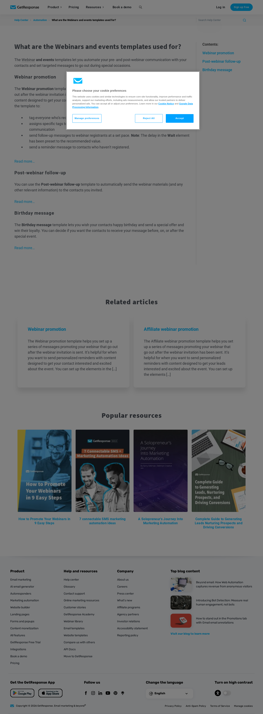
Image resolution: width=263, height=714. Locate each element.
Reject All (149, 118)
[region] (133, 100)
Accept (179, 118)
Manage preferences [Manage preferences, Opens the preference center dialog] (87, 118)
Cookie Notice (166, 103)
